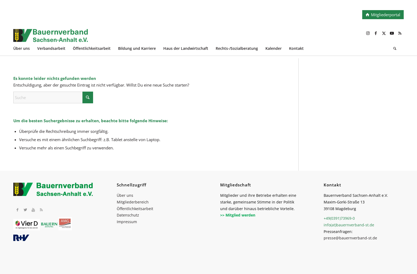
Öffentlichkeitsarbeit (135, 208)
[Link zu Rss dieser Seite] (400, 33)
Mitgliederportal (385, 14)
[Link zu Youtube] (392, 33)
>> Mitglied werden (237, 215)
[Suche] (394, 49)
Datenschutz (128, 215)
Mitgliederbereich (133, 202)
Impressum (127, 221)
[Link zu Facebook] (376, 33)
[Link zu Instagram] (368, 33)
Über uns (125, 195)
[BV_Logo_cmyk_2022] (169, 38)
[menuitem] (25, 49)
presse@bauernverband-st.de (350, 237)
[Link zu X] (384, 33)
